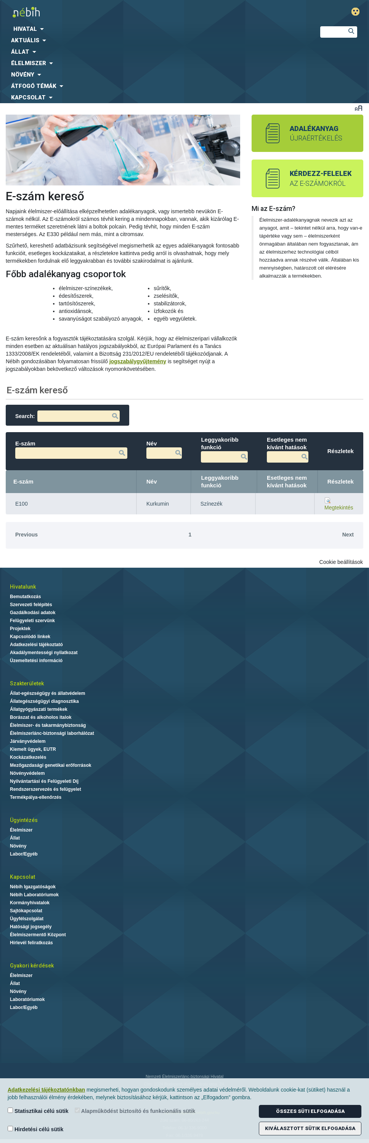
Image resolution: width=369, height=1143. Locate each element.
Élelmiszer (21, 830)
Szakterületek (27, 683)
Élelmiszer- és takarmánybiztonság (48, 725)
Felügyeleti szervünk (32, 620)
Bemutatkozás (25, 596)
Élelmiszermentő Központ (38, 934)
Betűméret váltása (358, 108)
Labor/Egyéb (24, 854)
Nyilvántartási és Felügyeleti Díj (44, 781)
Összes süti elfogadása (310, 1111)
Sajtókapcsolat (26, 910)
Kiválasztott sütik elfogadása (310, 1128)
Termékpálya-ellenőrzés (35, 797)
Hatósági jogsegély (30, 926)
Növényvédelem (27, 773)
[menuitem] (154, 29)
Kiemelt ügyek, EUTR (33, 749)
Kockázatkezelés (28, 757)
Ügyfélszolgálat (26, 918)
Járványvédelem (27, 741)
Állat (15, 838)
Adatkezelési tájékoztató (36, 644)
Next (348, 535)
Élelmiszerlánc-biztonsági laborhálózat (52, 733)
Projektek (20, 628)
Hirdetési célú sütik (35, 1129)
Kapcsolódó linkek (30, 636)
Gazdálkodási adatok (32, 612)
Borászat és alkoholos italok (40, 717)
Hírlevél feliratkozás (31, 942)
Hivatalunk (23, 587)
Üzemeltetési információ (36, 660)
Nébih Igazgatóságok (33, 886)
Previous (26, 535)
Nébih (125, 12)
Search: (67, 416)
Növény (18, 846)
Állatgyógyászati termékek (38, 709)
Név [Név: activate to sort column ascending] (151, 481)
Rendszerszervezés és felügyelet (45, 789)
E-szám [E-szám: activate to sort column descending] (23, 481)
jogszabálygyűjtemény (137, 361)
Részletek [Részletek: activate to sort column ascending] (340, 481)
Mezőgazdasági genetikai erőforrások (50, 765)
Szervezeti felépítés (31, 604)
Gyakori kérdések (32, 966)
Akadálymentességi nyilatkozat (43, 652)
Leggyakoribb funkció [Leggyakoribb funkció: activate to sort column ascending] (219, 481)
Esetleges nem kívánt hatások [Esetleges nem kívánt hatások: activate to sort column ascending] (287, 481)
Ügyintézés (24, 820)
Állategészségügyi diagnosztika (44, 701)
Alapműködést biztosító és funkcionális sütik (135, 1111)
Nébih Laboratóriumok (34, 894)
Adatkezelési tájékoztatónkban (46, 1090)
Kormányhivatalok (30, 902)
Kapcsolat (22, 877)
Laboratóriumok (27, 999)
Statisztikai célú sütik (38, 1111)
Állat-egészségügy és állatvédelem (47, 693)
